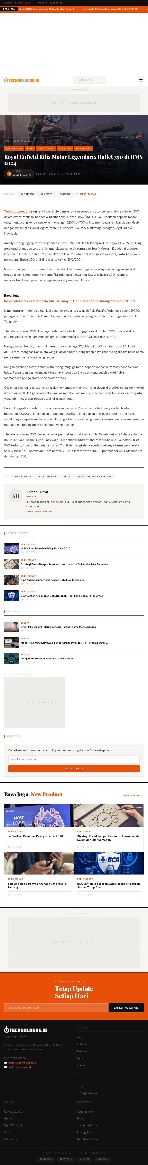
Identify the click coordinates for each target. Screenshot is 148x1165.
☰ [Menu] (141, 79)
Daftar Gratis (74, 768)
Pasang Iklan (84, 1132)
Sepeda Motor (23, 476)
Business (82, 1051)
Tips (79, 1079)
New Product (28, 137)
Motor (67, 476)
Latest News (63, 137)
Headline (83, 137)
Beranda (9, 137)
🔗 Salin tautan (85, 194)
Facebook (65, 194)
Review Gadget (13, 1111)
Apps (79, 1058)
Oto (78, 1072)
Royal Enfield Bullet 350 (94, 476)
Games (8, 1118)
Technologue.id (16, 211)
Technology (103, 137)
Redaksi (81, 1118)
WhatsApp (46, 194)
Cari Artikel (11, 1139)
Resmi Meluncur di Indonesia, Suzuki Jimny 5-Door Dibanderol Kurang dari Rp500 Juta (70, 301)
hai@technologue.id (19, 1067)
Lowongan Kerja (86, 1093)
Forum (80, 1086)
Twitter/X (66, 1159)
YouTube (85, 1159)
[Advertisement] (74, 43)
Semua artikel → (133, 795)
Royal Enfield (47, 476)
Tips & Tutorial (13, 1125)
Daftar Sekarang (126, 1007)
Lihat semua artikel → (41, 511)
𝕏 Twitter (27, 194)
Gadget (81, 1044)
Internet (81, 1065)
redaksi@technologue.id (22, 1062)
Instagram (46, 1159)
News (45, 137)
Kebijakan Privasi (87, 1139)
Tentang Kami (85, 1111)
